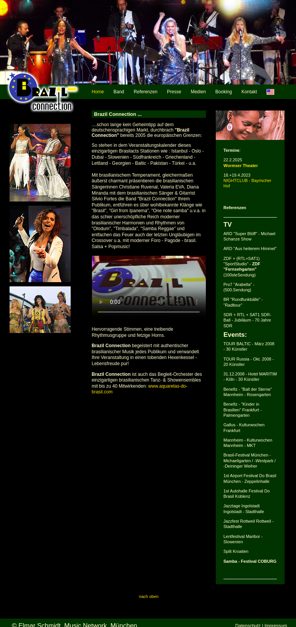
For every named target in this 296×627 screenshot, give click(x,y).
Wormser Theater (240, 165)
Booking (223, 91)
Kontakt (249, 91)
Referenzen (145, 91)
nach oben (149, 596)
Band (118, 91)
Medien (198, 91)
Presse (174, 91)
